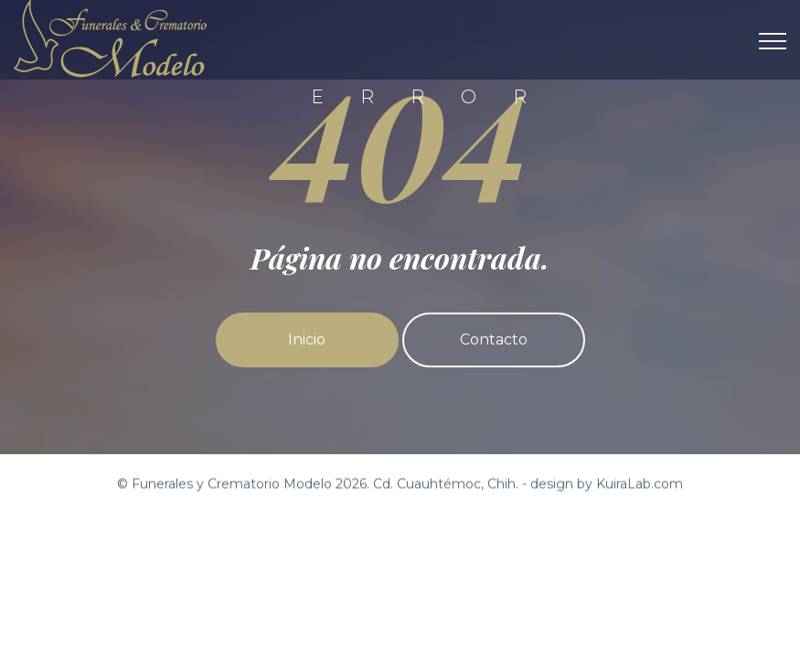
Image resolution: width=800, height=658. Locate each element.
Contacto (494, 339)
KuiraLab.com (639, 484)
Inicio (306, 339)
